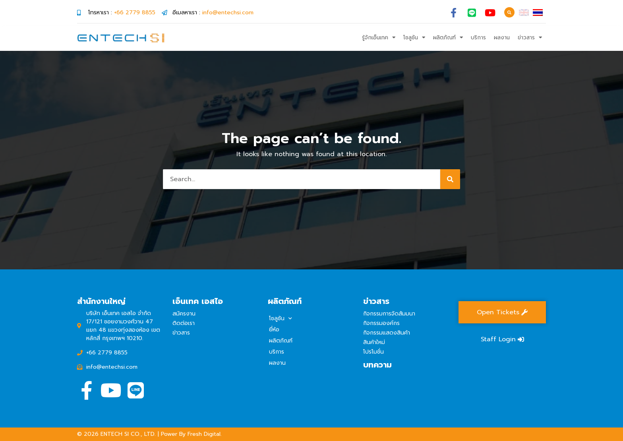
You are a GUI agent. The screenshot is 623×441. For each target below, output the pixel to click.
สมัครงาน (183, 313)
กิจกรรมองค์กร (381, 323)
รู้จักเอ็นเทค (378, 37)
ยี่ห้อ (274, 329)
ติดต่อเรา (183, 323)
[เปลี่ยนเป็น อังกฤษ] (524, 12)
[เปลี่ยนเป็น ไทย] (538, 12)
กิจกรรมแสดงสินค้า (386, 333)
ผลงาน (502, 37)
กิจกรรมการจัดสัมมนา (389, 313)
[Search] (450, 179)
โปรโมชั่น (373, 352)
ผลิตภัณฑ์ (448, 37)
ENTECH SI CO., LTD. (128, 434)
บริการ (478, 37)
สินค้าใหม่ (374, 342)
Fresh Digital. (205, 434)
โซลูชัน (414, 37)
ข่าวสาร (530, 37)
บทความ (377, 365)
